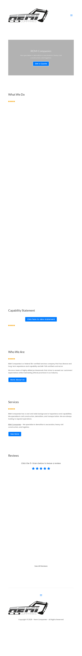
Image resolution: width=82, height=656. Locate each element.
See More (14, 434)
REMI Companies (41, 51)
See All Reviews (41, 566)
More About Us (17, 379)
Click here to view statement (41, 319)
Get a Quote (41, 63)
